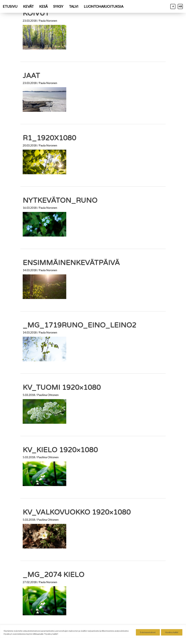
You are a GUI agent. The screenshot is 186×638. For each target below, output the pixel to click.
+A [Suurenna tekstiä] (180, 6)
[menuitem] (10, 6)
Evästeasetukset (148, 632)
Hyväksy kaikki (171, 632)
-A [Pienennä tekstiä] (173, 6)
